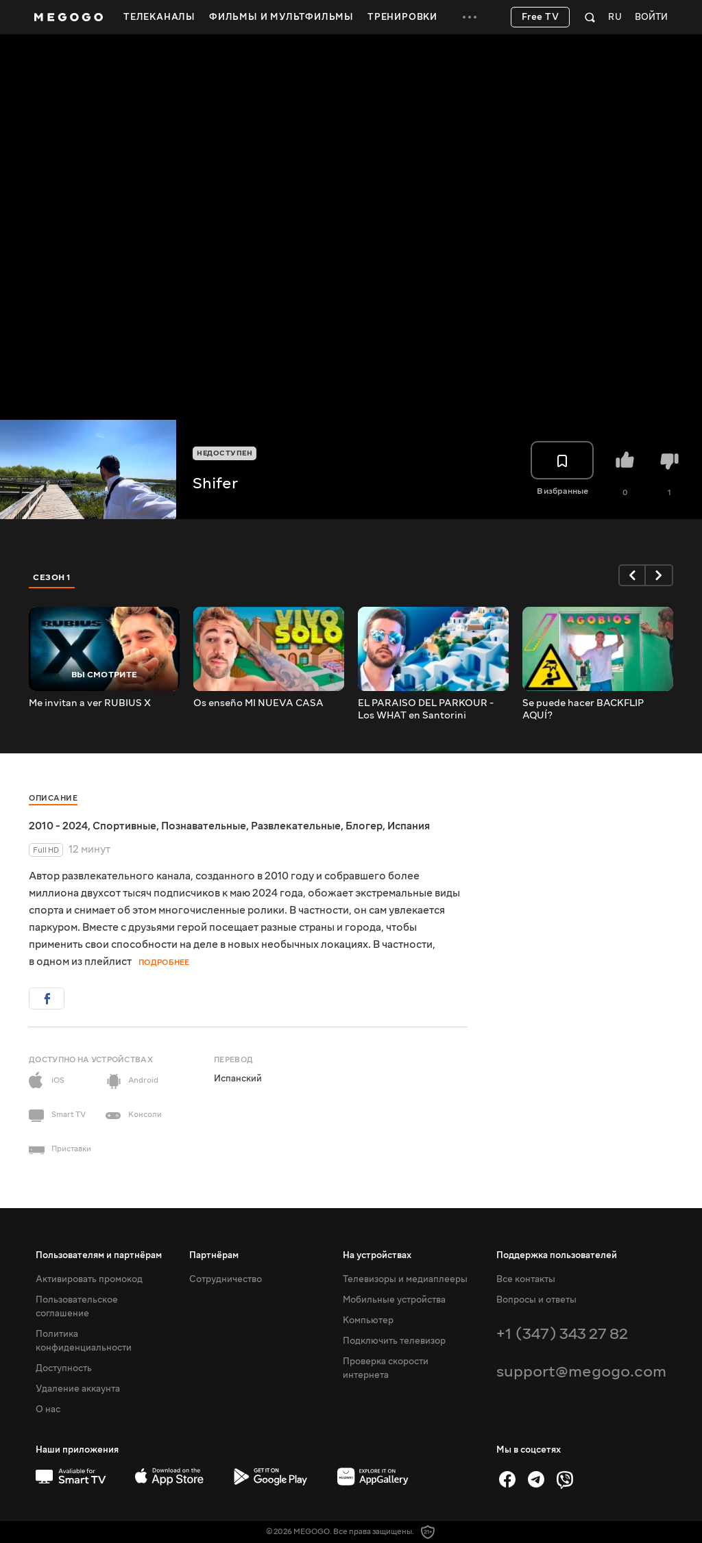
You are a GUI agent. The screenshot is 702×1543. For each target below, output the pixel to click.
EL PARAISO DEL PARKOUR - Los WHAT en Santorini (426, 709)
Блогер (364, 826)
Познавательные (203, 826)
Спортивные (124, 826)
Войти (651, 17)
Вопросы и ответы (536, 1300)
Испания (408, 826)
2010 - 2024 (58, 826)
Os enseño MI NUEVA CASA (258, 703)
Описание (53, 798)
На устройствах (377, 1255)
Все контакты (525, 1279)
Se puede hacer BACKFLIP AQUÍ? (583, 709)
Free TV (540, 17)
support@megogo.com (581, 1371)
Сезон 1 (52, 577)
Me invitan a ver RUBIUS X (90, 703)
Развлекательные (296, 826)
